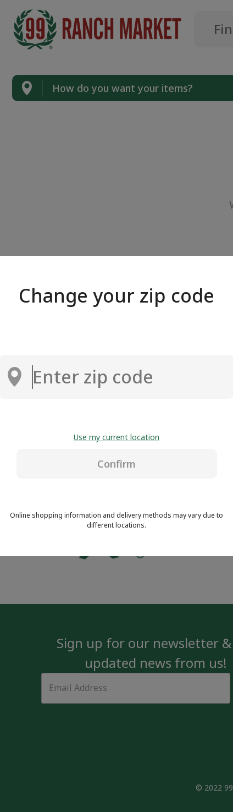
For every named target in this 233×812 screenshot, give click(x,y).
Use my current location (116, 437)
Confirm (116, 463)
